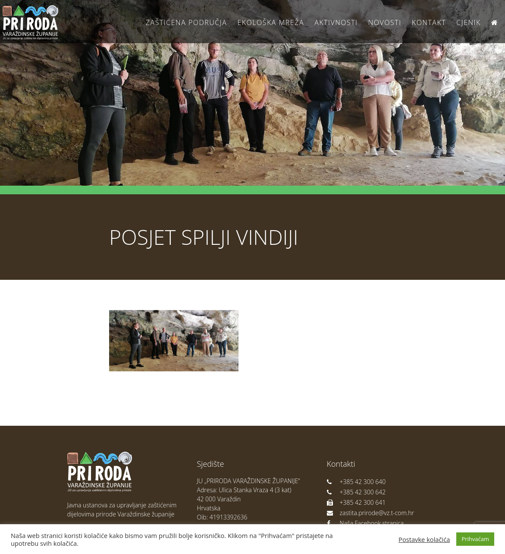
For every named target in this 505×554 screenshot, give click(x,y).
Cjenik (468, 22)
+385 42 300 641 (356, 502)
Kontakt (429, 22)
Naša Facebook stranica (365, 523)
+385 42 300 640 (356, 482)
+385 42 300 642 (356, 492)
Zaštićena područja (186, 22)
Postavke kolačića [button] (424, 539)
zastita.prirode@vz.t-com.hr (370, 513)
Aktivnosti (336, 22)
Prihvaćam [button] (475, 539)
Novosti (384, 22)
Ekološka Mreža (270, 22)
